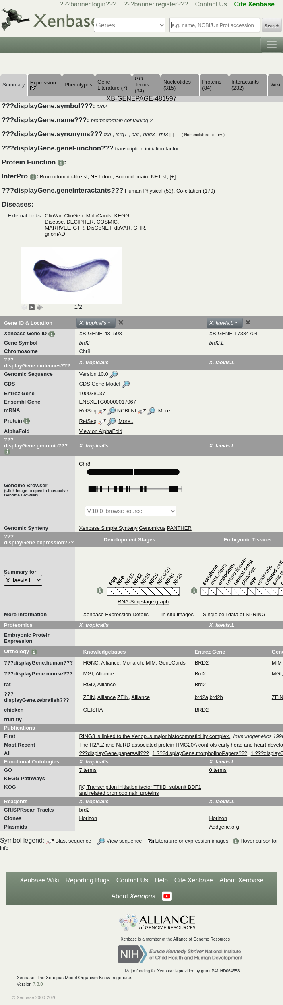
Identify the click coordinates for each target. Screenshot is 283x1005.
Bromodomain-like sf (64, 177)
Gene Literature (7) (112, 85)
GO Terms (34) (142, 85)
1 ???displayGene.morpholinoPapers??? (199, 753)
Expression (43, 85)
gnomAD (55, 234)
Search (271, 25)
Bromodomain (132, 177)
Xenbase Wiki (39, 880)
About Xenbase (241, 880)
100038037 (92, 393)
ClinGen (73, 216)
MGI (88, 674)
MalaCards (99, 216)
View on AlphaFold (100, 431)
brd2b (216, 697)
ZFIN (89, 697)
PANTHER (179, 528)
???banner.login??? (88, 4)
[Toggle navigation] (271, 45)
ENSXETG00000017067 (107, 402)
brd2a (201, 697)
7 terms (87, 770)
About (133, 896)
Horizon (88, 818)
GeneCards (172, 663)
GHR (139, 228)
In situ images (177, 614)
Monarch (132, 663)
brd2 (84, 810)
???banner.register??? (156, 4)
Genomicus (152, 528)
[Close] (121, 322)
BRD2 (202, 663)
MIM (151, 663)
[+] (172, 177)
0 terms (217, 770)
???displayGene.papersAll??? (114, 753)
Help (161, 880)
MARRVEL (57, 228)
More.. (165, 411)
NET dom (102, 177)
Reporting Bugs (88, 880)
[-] (171, 134)
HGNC (90, 663)
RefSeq (87, 411)
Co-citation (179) (195, 191)
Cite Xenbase (193, 880)
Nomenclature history (203, 135)
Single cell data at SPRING (234, 614)
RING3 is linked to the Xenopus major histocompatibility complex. (154, 736)
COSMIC (107, 222)
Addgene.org (224, 827)
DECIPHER (79, 222)
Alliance (110, 663)
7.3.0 (38, 984)
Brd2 (200, 674)
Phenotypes (78, 85)
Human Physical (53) (149, 191)
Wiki (275, 85)
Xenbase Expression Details (116, 614)
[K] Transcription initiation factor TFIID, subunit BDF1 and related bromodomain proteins (140, 790)
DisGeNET (99, 228)
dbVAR (122, 228)
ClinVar (53, 216)
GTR (78, 228)
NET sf (159, 177)
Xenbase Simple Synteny (108, 528)
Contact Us (211, 4)
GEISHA (93, 710)
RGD (89, 684)
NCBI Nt (126, 411)
